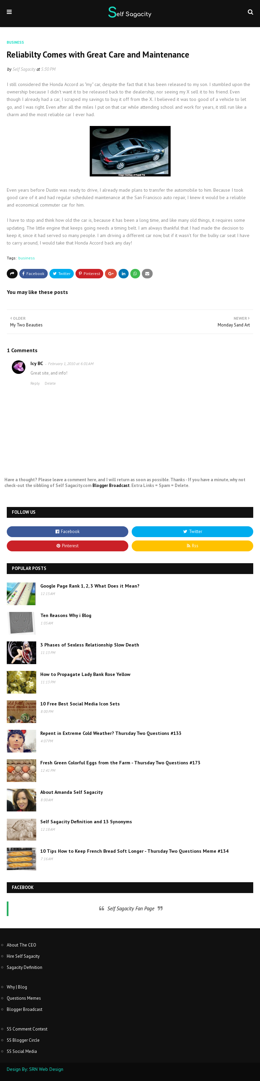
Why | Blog (17, 987)
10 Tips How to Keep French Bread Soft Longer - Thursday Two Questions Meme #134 (134, 851)
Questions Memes (24, 998)
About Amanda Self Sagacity (71, 792)
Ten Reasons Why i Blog (65, 615)
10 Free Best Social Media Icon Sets (80, 704)
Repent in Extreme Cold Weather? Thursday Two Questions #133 (110, 733)
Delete (50, 383)
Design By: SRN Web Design (35, 1069)
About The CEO (21, 945)
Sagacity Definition (24, 967)
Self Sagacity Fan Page (130, 908)
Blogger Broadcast (111, 485)
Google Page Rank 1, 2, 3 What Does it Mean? (89, 586)
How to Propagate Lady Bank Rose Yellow (85, 674)
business (26, 257)
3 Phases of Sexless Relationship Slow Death (89, 645)
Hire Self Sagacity (23, 956)
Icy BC (36, 363)
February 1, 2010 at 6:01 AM (70, 363)
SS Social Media (22, 1051)
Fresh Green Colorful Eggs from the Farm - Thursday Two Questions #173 (120, 763)
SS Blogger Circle (23, 1040)
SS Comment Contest (27, 1029)
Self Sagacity (24, 69)
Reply (35, 383)
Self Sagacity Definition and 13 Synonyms (86, 822)
